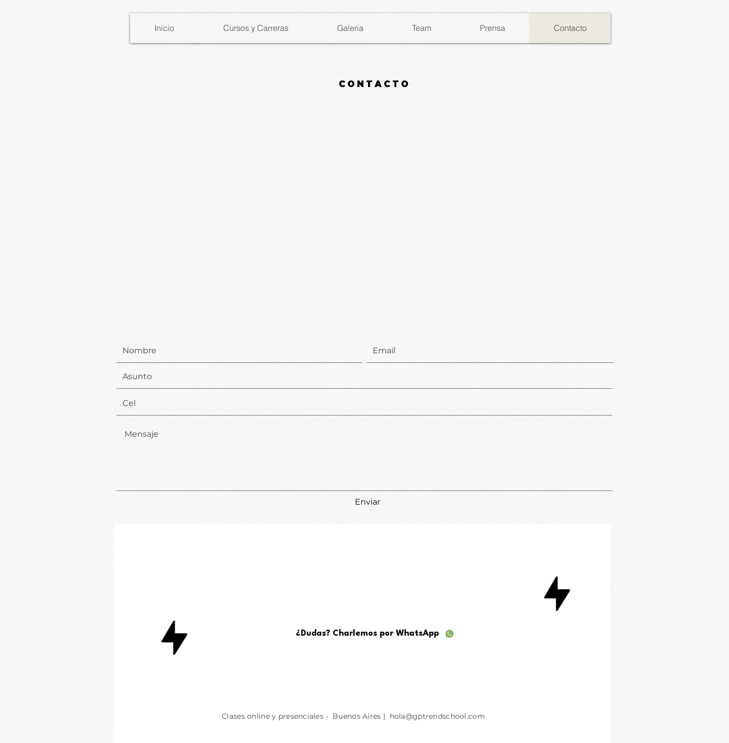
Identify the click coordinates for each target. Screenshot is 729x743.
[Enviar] (367, 502)
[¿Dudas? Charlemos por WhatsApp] (375, 634)
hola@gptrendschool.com (437, 716)
